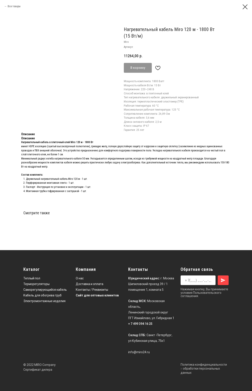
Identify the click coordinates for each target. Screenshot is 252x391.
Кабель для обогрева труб (42, 295)
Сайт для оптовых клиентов (97, 295)
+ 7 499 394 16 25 (140, 323)
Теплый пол (31, 278)
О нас (80, 278)
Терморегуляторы (36, 284)
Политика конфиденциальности (204, 364)
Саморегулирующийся (39, 289)
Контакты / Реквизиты (92, 289)
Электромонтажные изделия (44, 301)
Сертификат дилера (37, 369)
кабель (62, 289)
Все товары (14, 6)
